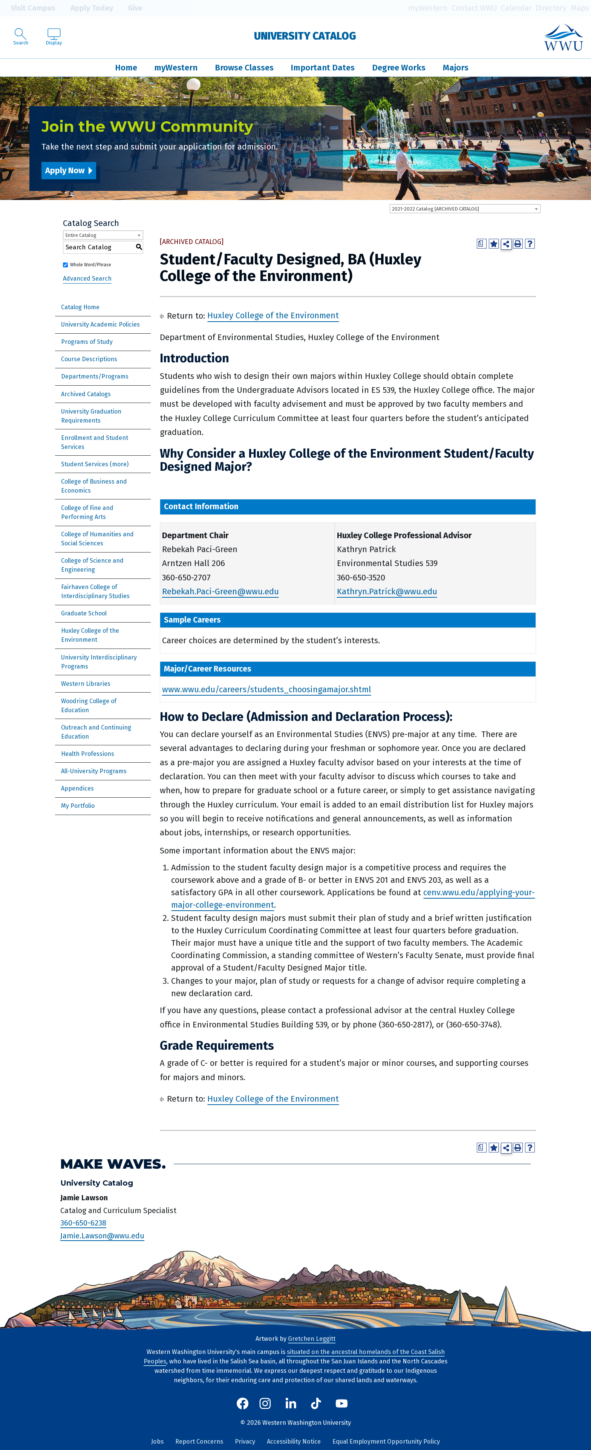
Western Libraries (85, 683)
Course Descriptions (89, 359)
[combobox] (465, 208)
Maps (580, 8)
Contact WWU (474, 8)
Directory (551, 8)
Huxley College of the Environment (90, 635)
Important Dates (323, 68)
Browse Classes (244, 68)
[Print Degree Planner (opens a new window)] (482, 244)
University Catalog (305, 36)
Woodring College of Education (88, 706)
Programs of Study (87, 341)
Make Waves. (113, 1164)
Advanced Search (87, 278)
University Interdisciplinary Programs (99, 662)
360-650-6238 (83, 1222)
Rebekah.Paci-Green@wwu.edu (220, 591)
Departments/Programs (95, 376)
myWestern (427, 8)
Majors (456, 68)
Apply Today (86, 8)
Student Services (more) (95, 464)
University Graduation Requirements (91, 416)
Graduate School (84, 613)
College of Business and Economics (94, 486)
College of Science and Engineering (92, 565)
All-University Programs (94, 771)
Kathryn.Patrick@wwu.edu (387, 591)
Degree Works (399, 68)
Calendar (516, 8)
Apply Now (64, 170)
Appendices (77, 788)
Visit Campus (27, 8)
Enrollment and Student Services (94, 442)
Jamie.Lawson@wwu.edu (102, 1235)
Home (126, 68)
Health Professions (87, 753)
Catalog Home (80, 307)
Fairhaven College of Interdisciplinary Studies (95, 591)
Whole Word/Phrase (90, 264)
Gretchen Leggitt (311, 1338)
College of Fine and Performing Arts (87, 512)
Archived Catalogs (86, 394)
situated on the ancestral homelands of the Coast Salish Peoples (294, 1356)
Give (129, 8)
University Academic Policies (100, 324)
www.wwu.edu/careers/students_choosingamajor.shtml (266, 689)
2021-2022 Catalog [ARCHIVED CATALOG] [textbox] (435, 209)
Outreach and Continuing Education (96, 732)
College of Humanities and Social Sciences (97, 539)
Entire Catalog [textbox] (80, 235)
